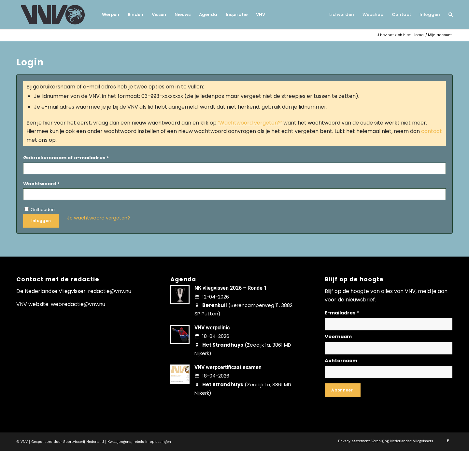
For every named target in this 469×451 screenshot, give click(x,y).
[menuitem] (110, 14)
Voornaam (338, 336)
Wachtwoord (41, 183)
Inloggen (41, 220)
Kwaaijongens (119, 442)
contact (431, 131)
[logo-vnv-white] (53, 14)
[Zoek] (448, 14)
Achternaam (341, 360)
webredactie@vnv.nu (78, 304)
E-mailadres (342, 313)
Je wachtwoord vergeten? (98, 218)
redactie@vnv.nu (109, 291)
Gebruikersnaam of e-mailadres (66, 157)
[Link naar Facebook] (448, 441)
